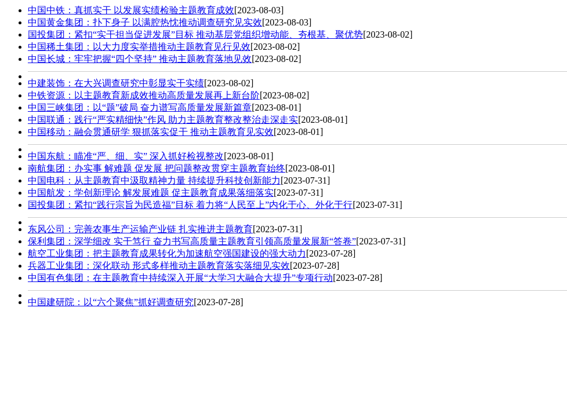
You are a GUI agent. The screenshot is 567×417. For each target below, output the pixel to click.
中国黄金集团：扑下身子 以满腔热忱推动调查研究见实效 (145, 22)
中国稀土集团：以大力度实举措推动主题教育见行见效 (139, 47)
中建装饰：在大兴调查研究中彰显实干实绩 (116, 83)
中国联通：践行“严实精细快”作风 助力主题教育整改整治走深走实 (163, 120)
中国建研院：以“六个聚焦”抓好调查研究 (111, 302)
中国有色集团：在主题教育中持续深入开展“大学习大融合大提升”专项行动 (180, 278)
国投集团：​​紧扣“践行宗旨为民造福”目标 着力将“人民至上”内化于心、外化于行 (190, 205)
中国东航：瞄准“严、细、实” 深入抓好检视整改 (126, 156)
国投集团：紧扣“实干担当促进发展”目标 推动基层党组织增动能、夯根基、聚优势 (195, 34)
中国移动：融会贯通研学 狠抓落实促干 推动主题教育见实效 (151, 132)
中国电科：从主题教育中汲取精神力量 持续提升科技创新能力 (154, 180)
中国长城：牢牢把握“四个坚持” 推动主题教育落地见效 (140, 59)
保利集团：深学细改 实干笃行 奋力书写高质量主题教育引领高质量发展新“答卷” (192, 241)
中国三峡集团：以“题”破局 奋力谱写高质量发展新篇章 (140, 107)
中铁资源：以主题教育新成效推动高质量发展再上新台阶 (144, 95)
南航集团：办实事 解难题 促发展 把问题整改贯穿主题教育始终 (156, 168)
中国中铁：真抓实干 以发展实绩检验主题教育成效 (131, 10)
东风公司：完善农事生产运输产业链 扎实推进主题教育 (140, 229)
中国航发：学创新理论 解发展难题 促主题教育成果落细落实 (151, 192)
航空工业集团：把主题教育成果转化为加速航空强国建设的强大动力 (167, 253)
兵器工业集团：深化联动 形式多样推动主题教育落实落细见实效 (159, 265)
